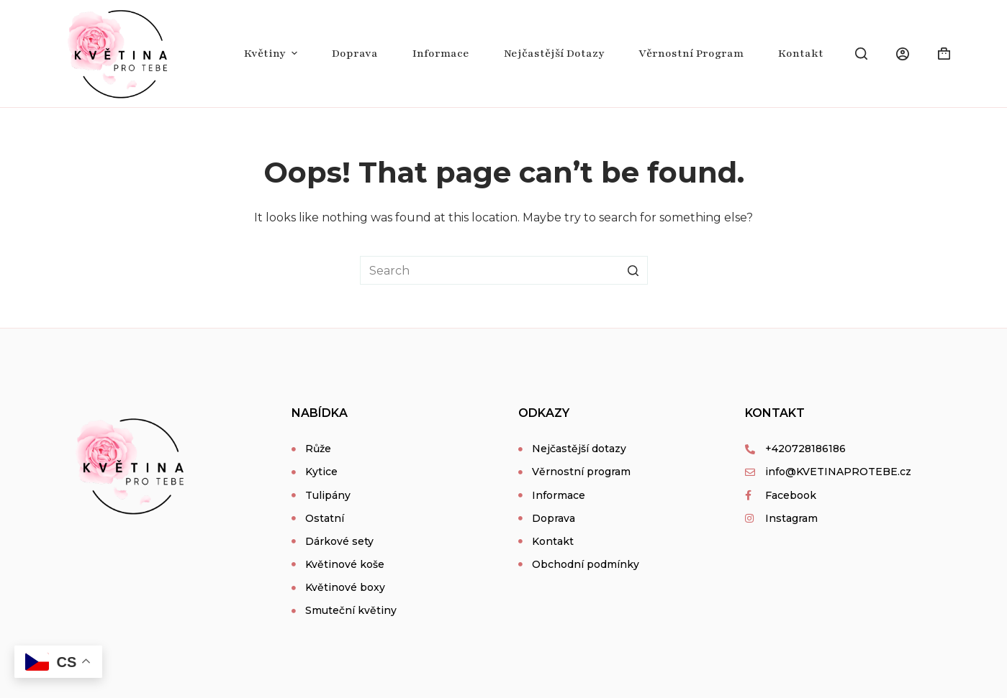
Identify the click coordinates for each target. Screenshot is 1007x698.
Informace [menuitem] (440, 53)
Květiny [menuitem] (272, 53)
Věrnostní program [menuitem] (691, 53)
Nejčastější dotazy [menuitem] (554, 53)
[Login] (902, 53)
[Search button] (633, 270)
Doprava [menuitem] (355, 53)
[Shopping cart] (944, 53)
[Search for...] (504, 270)
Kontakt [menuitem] (800, 53)
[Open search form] (861, 53)
